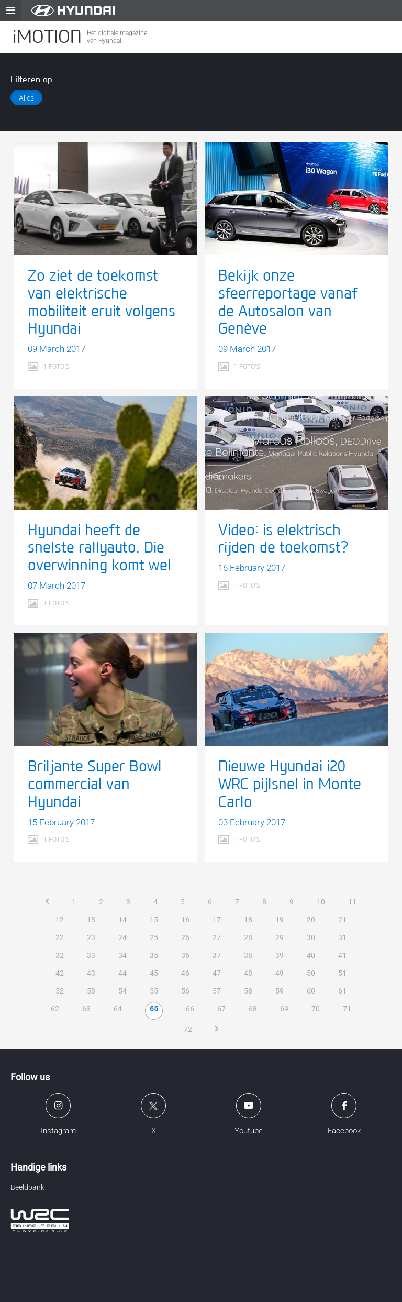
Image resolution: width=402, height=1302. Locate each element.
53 (91, 991)
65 (154, 1009)
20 (311, 919)
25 (154, 937)
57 (217, 991)
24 (122, 937)
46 (185, 973)
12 (59, 919)
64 (118, 1009)
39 (279, 955)
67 (221, 1009)
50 (311, 973)
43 (91, 973)
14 (122, 919)
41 (342, 955)
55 (154, 991)
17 (217, 919)
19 (279, 919)
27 (217, 937)
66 (190, 1009)
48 (248, 973)
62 (55, 1009)
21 (342, 919)
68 (253, 1009)
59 (279, 991)
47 (217, 973)
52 (59, 991)
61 (342, 991)
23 (91, 937)
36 (185, 955)
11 (352, 902)
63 (86, 1009)
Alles (26, 98)
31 (342, 937)
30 (311, 937)
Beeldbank (27, 1187)
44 (122, 973)
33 (91, 955)
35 (154, 955)
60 (311, 991)
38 (248, 955)
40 (311, 955)
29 (279, 937)
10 (321, 902)
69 (284, 1009)
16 (185, 919)
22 (59, 937)
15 (154, 919)
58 (248, 991)
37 (217, 955)
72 (188, 1029)
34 (122, 955)
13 (91, 919)
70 (315, 1009)
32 (59, 955)
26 (185, 937)
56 (185, 991)
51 (342, 973)
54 (122, 991)
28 (248, 937)
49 (279, 973)
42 (59, 973)
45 (154, 973)
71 (347, 1009)
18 (248, 919)
